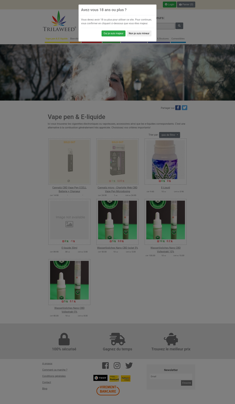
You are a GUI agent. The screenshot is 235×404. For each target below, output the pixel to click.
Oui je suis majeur (113, 33)
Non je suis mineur (139, 33)
